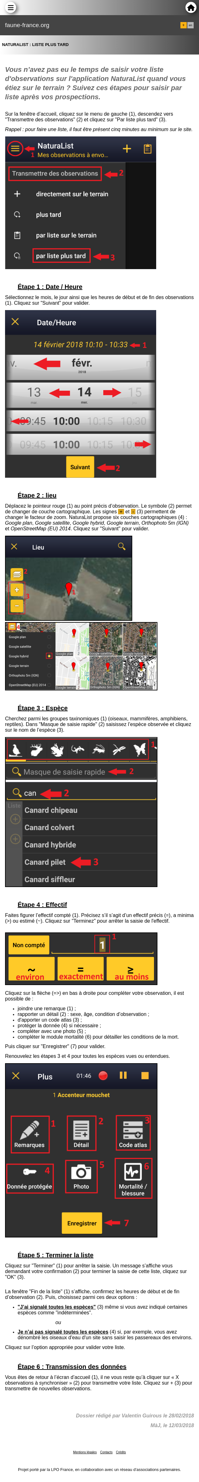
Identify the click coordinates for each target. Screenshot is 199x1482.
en (190, 25)
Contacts (106, 1452)
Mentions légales (85, 1452)
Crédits (121, 1452)
